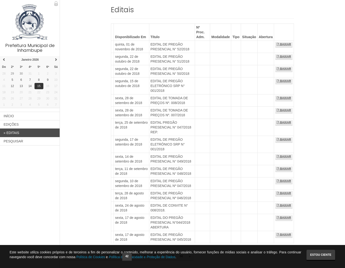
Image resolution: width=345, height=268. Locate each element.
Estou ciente (320, 254)
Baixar (284, 44)
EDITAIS (11, 133)
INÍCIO (9, 116)
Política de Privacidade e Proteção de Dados (142, 257)
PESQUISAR (13, 141)
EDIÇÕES (11, 124)
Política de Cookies (90, 257)
